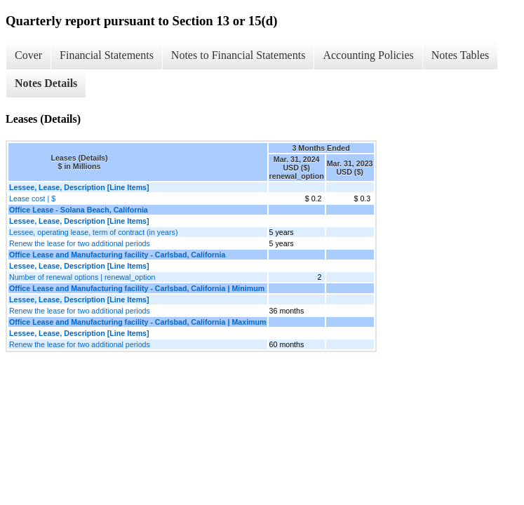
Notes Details (46, 83)
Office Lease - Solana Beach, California (78, 210)
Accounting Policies (368, 55)
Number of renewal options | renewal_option (82, 277)
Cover (28, 55)
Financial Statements (107, 55)
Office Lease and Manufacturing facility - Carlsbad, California (117, 254)
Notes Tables (460, 55)
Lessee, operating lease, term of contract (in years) (93, 232)
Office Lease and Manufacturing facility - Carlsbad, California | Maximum (138, 322)
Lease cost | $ (32, 198)
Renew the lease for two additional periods (79, 243)
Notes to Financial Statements (238, 55)
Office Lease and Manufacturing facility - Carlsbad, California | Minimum (136, 288)
